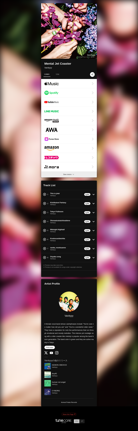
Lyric (87, 194)
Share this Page (69, 414)
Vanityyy (48, 68)
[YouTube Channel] (51, 353)
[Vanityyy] (69, 302)
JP (82, 421)
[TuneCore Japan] (64, 422)
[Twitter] (46, 354)
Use (57, 74)
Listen (46, 74)
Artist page (49, 347)
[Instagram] (56, 354)
